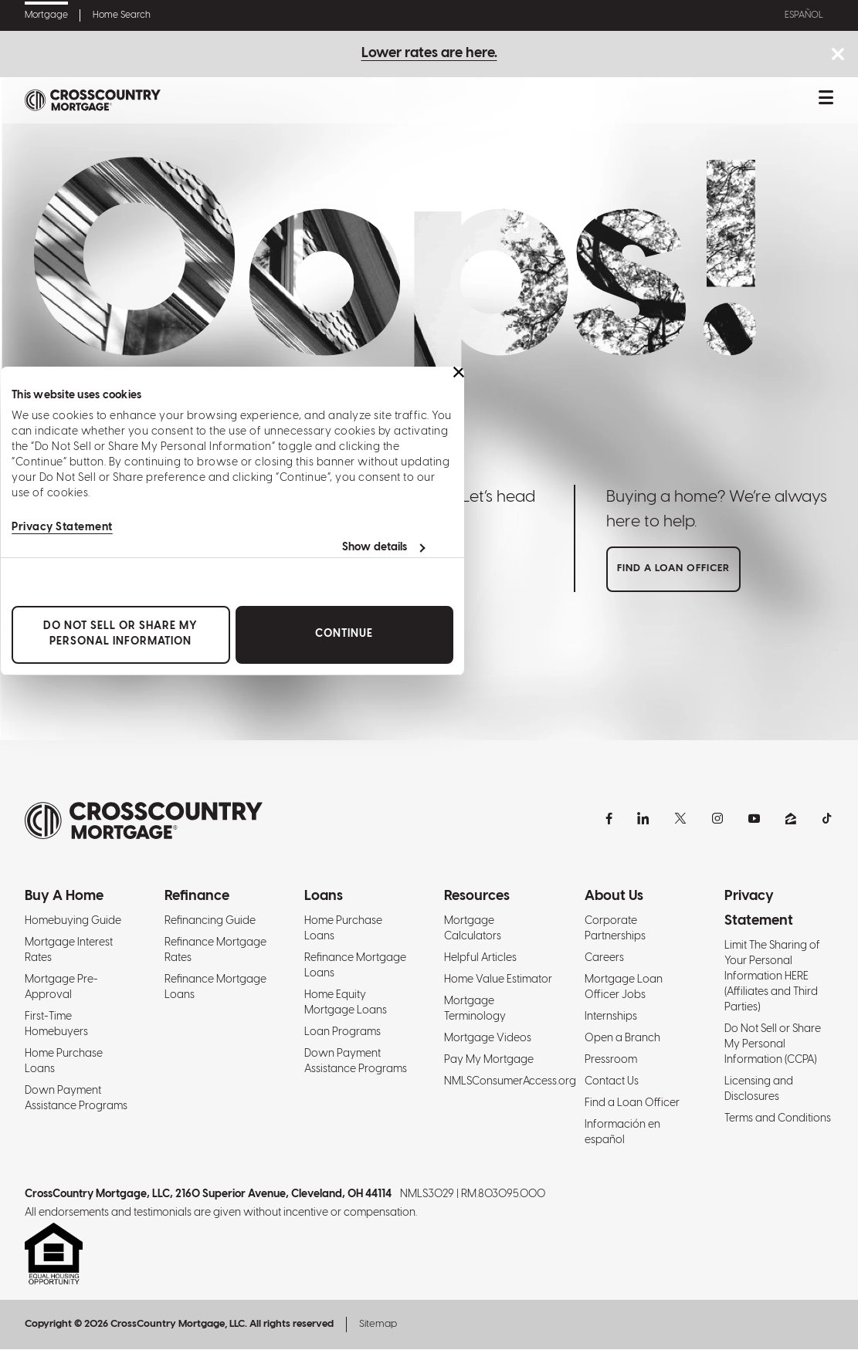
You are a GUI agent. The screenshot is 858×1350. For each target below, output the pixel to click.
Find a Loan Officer (632, 1104)
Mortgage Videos (487, 1039)
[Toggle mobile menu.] (826, 100)
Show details (373, 547)
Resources (477, 897)
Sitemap (378, 1325)
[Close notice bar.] (837, 56)
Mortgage (46, 15)
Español (801, 15)
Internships (611, 1017)
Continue (343, 634)
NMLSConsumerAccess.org (510, 1082)
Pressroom (611, 1061)
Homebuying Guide (73, 922)
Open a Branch (622, 1039)
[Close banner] (458, 372)
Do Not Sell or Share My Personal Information (119, 634)
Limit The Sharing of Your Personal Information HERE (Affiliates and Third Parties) (772, 977)
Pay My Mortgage (489, 1061)
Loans (323, 897)
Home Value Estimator (498, 980)
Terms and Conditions (777, 1119)
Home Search (122, 15)
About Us (614, 897)
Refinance (196, 897)
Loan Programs (342, 1033)
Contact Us (612, 1082)
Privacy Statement (61, 527)
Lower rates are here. (429, 53)
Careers (604, 959)
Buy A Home (64, 897)
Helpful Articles (480, 959)
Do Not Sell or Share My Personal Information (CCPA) (772, 1045)
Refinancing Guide (210, 922)
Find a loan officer (673, 569)
